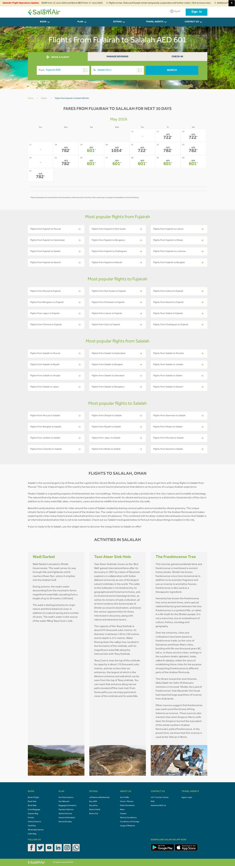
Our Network (64, 802)
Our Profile (124, 798)
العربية (175, 11)
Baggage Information (68, 806)
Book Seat (32, 802)
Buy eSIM (93, 802)
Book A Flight (33, 798)
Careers (123, 814)
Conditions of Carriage (129, 822)
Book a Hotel (94, 810)
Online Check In (34, 822)
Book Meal (32, 806)
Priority (31, 818)
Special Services (65, 814)
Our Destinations (66, 798)
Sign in (196, 12)
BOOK (43, 22)
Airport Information (67, 818)
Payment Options (66, 810)
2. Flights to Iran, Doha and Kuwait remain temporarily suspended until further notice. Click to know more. (162, 3)
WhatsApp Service (36, 830)
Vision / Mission (127, 802)
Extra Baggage (34, 810)
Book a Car (93, 814)
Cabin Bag (32, 834)
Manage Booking (117, 57)
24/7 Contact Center (160, 798)
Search (172, 70)
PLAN (80, 22)
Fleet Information (127, 806)
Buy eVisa (93, 806)
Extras (117, 22)
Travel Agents (154, 22)
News (122, 810)
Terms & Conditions (128, 818)
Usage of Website (127, 826)
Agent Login (186, 798)
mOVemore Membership (99, 798)
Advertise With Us (158, 806)
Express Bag (33, 814)
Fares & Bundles (65, 822)
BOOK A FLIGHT (57, 57)
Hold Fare (32, 826)
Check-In (177, 57)
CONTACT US (192, 22)
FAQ (152, 802)
